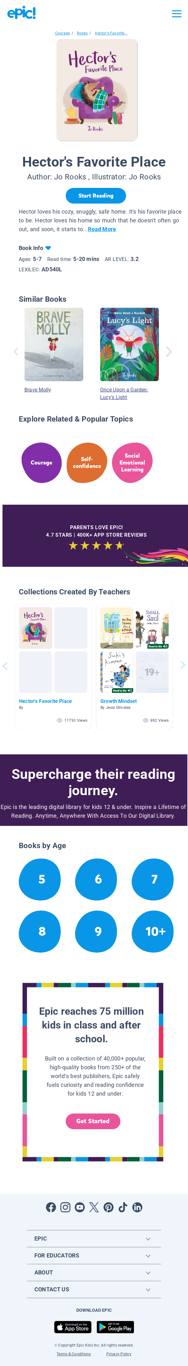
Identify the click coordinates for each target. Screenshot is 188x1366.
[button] (53, 666)
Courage (62, 33)
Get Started (92, 1121)
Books (82, 33)
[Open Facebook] (51, 1207)
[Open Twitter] (94, 1207)
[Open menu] (176, 14)
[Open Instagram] (65, 1207)
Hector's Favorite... (111, 33)
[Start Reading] (96, 196)
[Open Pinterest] (109, 1207)
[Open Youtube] (80, 1207)
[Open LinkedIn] (137, 1207)
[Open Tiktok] (123, 1207)
